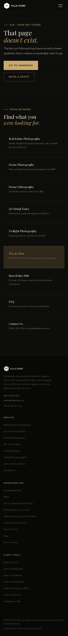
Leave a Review (12, 594)
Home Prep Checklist (15, 522)
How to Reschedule (14, 581)
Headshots (9, 470)
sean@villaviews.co (14, 400)
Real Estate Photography (17, 424)
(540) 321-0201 (12, 395)
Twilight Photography (15, 457)
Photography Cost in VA (17, 509)
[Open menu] (60, 6)
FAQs (6, 496)
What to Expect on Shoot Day (20, 516)
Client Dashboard (13, 568)
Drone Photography (14, 431)
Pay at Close (10, 529)
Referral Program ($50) (16, 588)
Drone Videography (14, 437)
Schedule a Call (12, 601)
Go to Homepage (21, 65)
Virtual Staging (12, 450)
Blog (6, 535)
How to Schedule (13, 575)
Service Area (11, 542)
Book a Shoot (19, 76)
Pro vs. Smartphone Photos (18, 503)
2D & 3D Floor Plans (14, 463)
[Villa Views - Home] (14, 6)
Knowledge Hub (12, 490)
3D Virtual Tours (12, 444)
